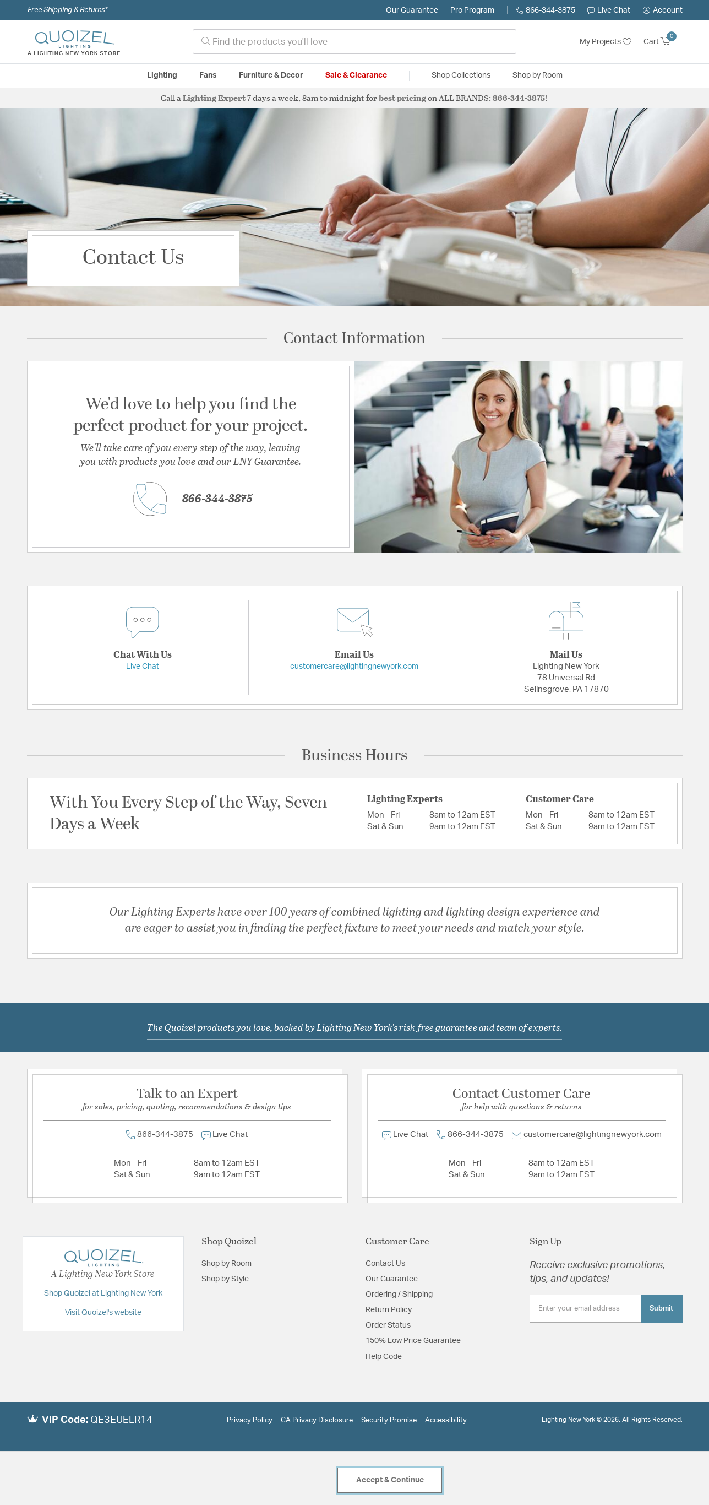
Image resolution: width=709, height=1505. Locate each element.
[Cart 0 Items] (663, 42)
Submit (661, 1308)
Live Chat (608, 10)
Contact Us (385, 1264)
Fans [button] (208, 75)
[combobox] (354, 41)
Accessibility (446, 1420)
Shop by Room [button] (537, 75)
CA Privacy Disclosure (317, 1420)
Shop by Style (225, 1279)
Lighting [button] (162, 75)
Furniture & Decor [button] (271, 75)
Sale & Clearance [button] (356, 75)
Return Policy (389, 1310)
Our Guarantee (412, 10)
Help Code (384, 1357)
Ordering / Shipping (399, 1294)
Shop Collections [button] (461, 75)
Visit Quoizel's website (103, 1313)
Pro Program (472, 10)
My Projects (605, 42)
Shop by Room (226, 1264)
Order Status (388, 1325)
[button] (663, 10)
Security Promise (389, 1420)
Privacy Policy (249, 1420)
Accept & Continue (390, 1480)
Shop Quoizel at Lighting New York (103, 1293)
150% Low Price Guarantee (413, 1341)
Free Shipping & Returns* (67, 10)
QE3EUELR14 (121, 1420)
